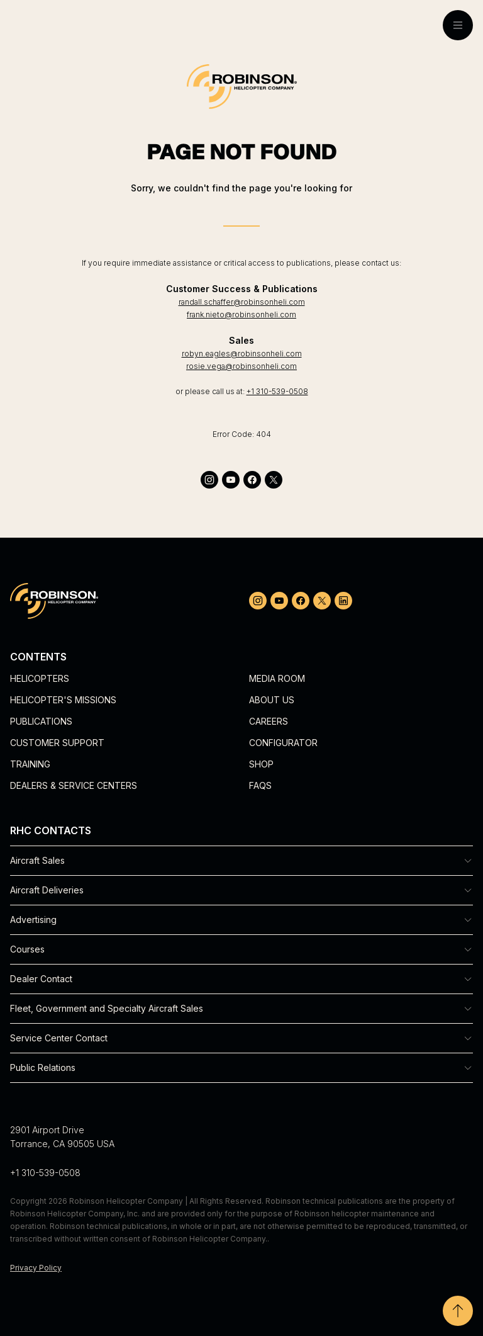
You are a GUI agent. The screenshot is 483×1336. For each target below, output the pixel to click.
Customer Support (57, 742)
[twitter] (273, 480)
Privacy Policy (36, 1267)
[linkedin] (343, 600)
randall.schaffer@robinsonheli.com (242, 302)
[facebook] (252, 480)
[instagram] (209, 480)
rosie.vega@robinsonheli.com (241, 366)
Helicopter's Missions (63, 699)
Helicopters (39, 678)
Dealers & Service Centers (73, 785)
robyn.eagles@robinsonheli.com (242, 353)
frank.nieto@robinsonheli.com (241, 314)
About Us (271, 699)
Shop (261, 764)
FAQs (260, 785)
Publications (41, 721)
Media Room (277, 678)
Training (30, 764)
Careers (268, 721)
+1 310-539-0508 (277, 391)
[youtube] (231, 480)
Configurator (283, 742)
